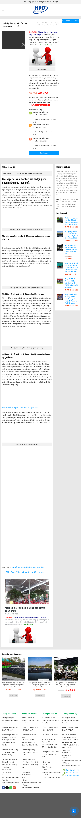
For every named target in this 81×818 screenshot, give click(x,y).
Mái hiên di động (71, 181)
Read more (13, 695)
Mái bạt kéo (73, 176)
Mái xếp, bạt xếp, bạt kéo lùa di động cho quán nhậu (20, 408)
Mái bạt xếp (60, 178)
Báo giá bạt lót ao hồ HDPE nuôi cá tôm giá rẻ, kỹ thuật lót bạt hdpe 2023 (40, 685)
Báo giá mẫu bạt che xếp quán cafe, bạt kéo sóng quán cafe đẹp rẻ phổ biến (66, 685)
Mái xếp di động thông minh (68, 188)
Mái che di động (54, 23)
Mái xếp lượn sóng (72, 190)
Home (38, 23)
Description (7, 173)
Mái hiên (63, 181)
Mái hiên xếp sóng (69, 185)
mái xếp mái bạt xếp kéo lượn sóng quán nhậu (28, 567)
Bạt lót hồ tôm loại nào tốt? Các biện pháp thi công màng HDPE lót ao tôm (13, 685)
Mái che (66, 178)
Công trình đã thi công (71, 171)
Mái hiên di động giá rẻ (63, 183)
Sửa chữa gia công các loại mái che (48, 25)
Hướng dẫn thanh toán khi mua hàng (29, 173)
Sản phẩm (45, 23)
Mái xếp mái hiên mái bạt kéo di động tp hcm (25, 572)
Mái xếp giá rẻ (60, 190)
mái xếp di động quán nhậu (66, 208)
